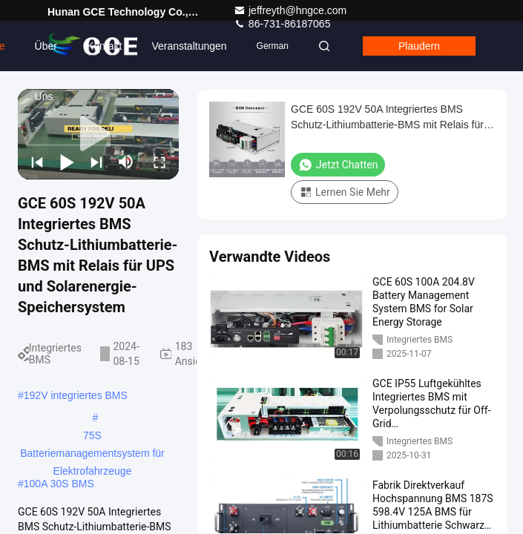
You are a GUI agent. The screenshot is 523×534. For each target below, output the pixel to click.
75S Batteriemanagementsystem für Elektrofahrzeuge (92, 436)
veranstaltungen (188, 46)
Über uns (46, 55)
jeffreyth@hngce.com (290, 10)
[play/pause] (67, 162)
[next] (96, 162)
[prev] (37, 162)
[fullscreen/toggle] (159, 162)
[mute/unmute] (126, 162)
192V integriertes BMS (76, 395)
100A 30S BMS (59, 484)
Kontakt (104, 46)
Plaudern (419, 46)
